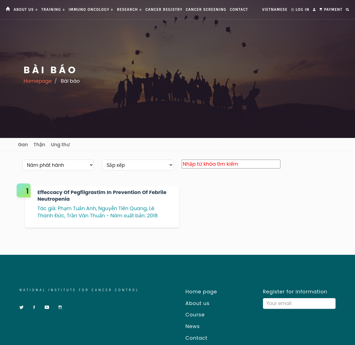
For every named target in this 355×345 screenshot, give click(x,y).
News (191, 326)
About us (195, 303)
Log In (300, 9)
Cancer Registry (164, 9)
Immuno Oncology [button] (91, 9)
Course (193, 314)
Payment (331, 9)
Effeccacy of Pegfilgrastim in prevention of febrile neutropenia (101, 195)
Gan (23, 144)
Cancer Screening (206, 9)
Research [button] (129, 9)
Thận (39, 144)
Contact (239, 9)
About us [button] (26, 9)
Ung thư (60, 144)
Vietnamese (274, 9)
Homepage (38, 80)
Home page (199, 291)
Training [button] (53, 9)
